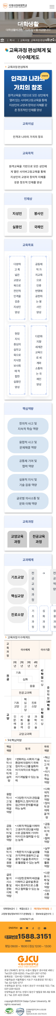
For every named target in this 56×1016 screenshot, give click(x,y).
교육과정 (24, 40)
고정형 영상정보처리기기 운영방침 (16, 914)
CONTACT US (26, 919)
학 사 (12, 40)
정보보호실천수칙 (43, 914)
